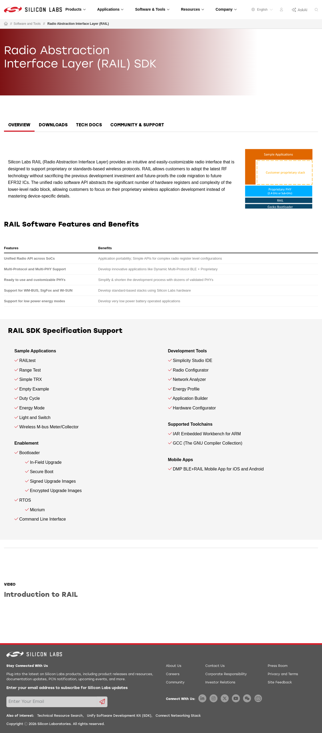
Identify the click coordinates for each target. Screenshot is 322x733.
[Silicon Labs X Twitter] (225, 698)
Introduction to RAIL (41, 595)
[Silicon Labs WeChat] (247, 698)
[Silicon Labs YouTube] (236, 698)
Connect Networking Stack (178, 716)
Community (175, 682)
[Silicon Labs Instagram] (214, 698)
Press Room (277, 666)
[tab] (19, 126)
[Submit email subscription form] (102, 701)
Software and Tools (27, 24)
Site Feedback (280, 682)
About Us (173, 666)
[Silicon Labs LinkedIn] (202, 698)
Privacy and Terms (283, 674)
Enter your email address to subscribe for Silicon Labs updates (67, 688)
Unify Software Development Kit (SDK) (119, 716)
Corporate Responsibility (226, 674)
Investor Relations (220, 682)
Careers (172, 674)
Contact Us (215, 666)
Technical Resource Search (60, 716)
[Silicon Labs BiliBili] (258, 698)
